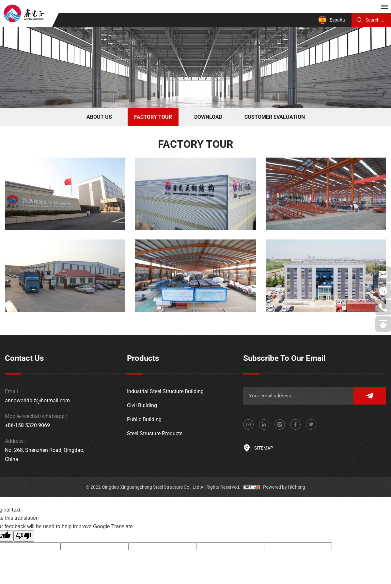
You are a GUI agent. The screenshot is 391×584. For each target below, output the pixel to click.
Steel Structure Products (154, 433)
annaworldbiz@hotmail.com (37, 400)
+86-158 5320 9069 (27, 425)
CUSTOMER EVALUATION (274, 117)
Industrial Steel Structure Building (165, 391)
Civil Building (142, 405)
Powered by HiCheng (284, 487)
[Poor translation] (23, 536)
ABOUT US (99, 117)
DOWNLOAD (208, 117)
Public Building (144, 419)
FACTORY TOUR (153, 117)
